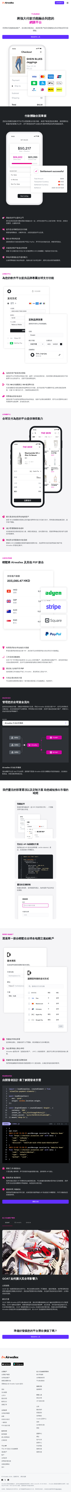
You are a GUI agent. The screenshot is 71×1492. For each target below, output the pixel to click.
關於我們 (39, 1409)
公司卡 (4, 1395)
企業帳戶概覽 (6, 1374)
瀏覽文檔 (35, 1202)
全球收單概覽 (6, 1413)
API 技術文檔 (40, 1401)
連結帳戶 (4, 1452)
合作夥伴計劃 (40, 1425)
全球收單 (4, 1458)
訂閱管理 (4, 1440)
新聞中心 (39, 1443)
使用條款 (39, 1416)
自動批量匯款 (6, 1464)
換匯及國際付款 (6, 1381)
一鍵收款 (4, 1422)
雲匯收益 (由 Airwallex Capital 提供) (12, 1384)
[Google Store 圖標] (18, 1364)
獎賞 (37, 1428)
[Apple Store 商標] (6, 1364)
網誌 (37, 1436)
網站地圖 (23, 1476)
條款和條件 (59, 1489)
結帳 (3, 1416)
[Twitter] (5, 1480)
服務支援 (39, 1449)
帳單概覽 (4, 1434)
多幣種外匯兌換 (6, 1461)
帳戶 (3, 1455)
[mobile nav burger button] (67, 2)
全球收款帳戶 (6, 1378)
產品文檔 (39, 1398)
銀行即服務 (39, 1374)
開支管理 (4, 1398)
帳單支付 (4, 1401)
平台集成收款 (40, 1381)
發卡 (3, 1467)
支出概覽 (4, 1392)
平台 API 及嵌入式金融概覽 (10, 1449)
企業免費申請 (59, 2)
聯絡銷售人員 (35, 37)
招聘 (37, 1422)
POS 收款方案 (6, 1425)
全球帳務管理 (40, 1378)
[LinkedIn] (8, 1480)
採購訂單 (4, 1404)
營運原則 (39, 1412)
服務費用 (39, 1389)
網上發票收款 (6, 1437)
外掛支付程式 (6, 1419)
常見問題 (39, 1446)
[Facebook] (2, 1480)
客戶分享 (39, 1440)
